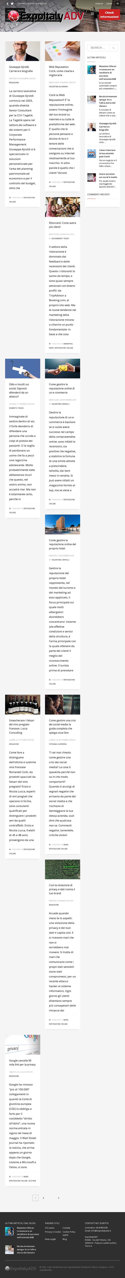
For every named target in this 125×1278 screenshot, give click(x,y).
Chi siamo (49, 1227)
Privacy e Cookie (53, 1231)
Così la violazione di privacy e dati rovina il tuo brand (62, 889)
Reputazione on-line (64, 348)
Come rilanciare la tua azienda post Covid (107, 153)
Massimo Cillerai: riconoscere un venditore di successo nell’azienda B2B (107, 72)
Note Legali (50, 1239)
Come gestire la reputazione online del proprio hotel (62, 544)
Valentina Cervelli (60, 404)
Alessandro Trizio (60, 238)
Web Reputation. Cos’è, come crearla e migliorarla (61, 71)
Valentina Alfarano (58, 86)
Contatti (66, 1227)
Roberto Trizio (16, 408)
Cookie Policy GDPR (69, 1233)
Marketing (68, 344)
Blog (65, 1239)
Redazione (14, 82)
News (51, 348)
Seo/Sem (32, 1181)
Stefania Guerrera (58, 744)
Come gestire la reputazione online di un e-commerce (62, 388)
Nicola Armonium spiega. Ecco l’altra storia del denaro (26, 1249)
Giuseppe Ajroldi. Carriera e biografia (108, 126)
